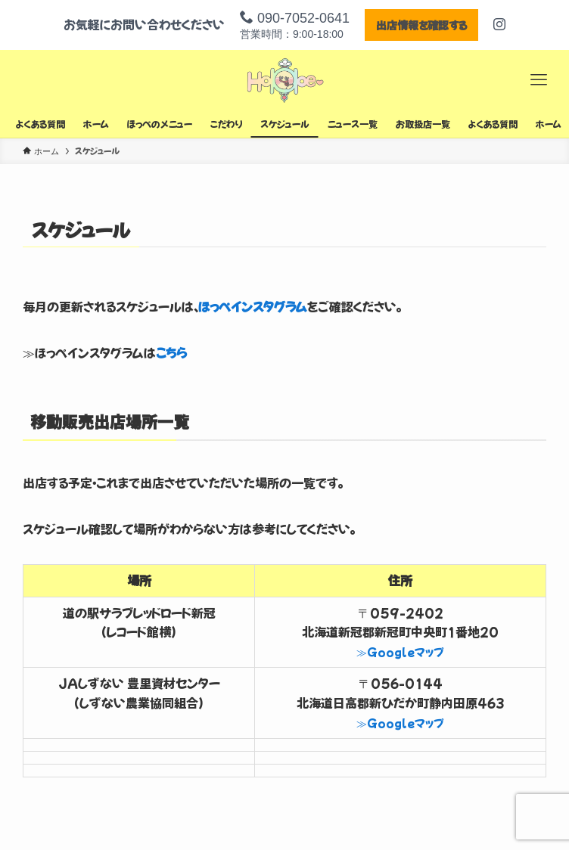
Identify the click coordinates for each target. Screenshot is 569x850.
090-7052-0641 (295, 18)
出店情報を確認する (421, 25)
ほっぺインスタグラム (252, 306)
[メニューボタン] (538, 80)
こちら (171, 352)
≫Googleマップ (400, 651)
